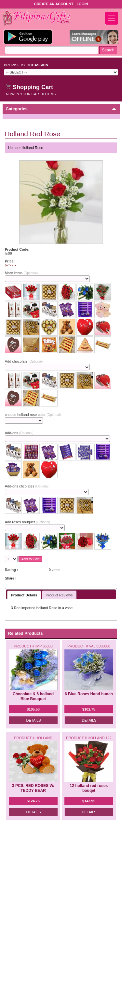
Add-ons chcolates (27, 486)
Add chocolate (24, 361)
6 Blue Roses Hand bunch (89, 694)
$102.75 (88, 709)
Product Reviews (59, 595)
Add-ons (19, 433)
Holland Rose (32, 148)
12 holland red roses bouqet (89, 788)
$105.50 (33, 709)
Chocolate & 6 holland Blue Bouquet (33, 696)
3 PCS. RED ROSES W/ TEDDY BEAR (33, 788)
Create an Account (54, 4)
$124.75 (33, 801)
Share (9, 578)
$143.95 (88, 801)
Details (33, 720)
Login (82, 4)
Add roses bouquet (27, 522)
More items (21, 273)
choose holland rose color (33, 415)
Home (13, 148)
